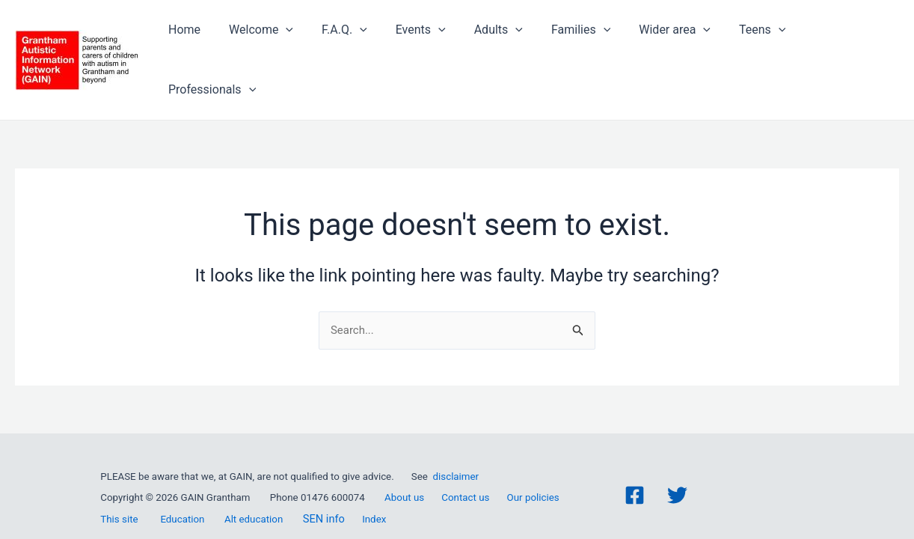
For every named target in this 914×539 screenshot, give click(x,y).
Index (374, 494)
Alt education (253, 494)
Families (579, 43)
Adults (501, 43)
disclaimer (456, 451)
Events (428, 43)
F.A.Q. (356, 43)
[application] (302, 43)
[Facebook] (635, 470)
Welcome (277, 43)
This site (119, 494)
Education (182, 494)
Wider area (669, 43)
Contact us (465, 472)
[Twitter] (677, 470)
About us (404, 472)
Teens (752, 43)
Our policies (533, 472)
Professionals (843, 43)
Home (205, 42)
